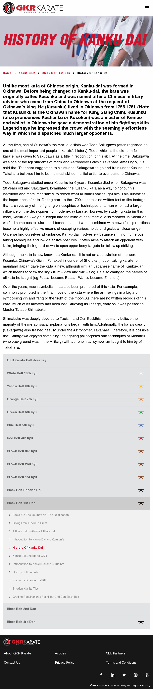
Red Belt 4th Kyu (20, 438)
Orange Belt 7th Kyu (22, 399)
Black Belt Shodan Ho (24, 490)
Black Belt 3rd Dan (21, 622)
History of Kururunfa (23, 572)
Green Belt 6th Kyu (22, 412)
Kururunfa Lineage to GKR (27, 580)
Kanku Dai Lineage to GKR (27, 556)
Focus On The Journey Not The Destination (38, 515)
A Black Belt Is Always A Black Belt (32, 531)
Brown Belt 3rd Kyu (22, 451)
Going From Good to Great (27, 523)
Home (7, 73)
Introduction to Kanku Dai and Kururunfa (36, 539)
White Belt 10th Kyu (22, 373)
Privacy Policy (64, 663)
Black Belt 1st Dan (56, 73)
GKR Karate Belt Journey (26, 360)
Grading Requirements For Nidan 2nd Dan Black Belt (43, 597)
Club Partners (116, 653)
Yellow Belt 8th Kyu (22, 386)
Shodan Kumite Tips (23, 589)
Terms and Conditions (121, 663)
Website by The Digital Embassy (132, 686)
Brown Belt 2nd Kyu (22, 464)
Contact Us (12, 663)
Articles (60, 653)
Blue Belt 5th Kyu (20, 425)
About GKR (27, 73)
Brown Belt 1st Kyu (22, 477)
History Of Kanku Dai (25, 548)
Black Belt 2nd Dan (21, 609)
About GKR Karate (17, 653)
